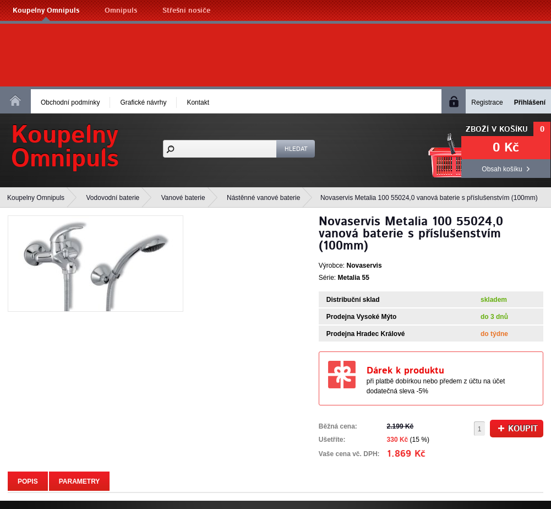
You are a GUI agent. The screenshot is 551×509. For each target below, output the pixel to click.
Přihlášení (529, 102)
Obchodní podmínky (70, 102)
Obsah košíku (502, 169)
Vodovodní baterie (113, 198)
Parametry (79, 481)
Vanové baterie (183, 198)
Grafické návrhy (143, 102)
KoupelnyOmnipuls (65, 147)
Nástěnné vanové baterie (263, 198)
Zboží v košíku (497, 129)
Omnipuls (121, 10)
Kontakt (198, 102)
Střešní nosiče (186, 10)
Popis (28, 481)
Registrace (487, 102)
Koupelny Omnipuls (46, 10)
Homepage (15, 100)
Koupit (518, 429)
